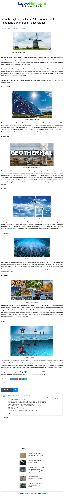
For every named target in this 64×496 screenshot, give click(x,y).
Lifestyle (16, 28)
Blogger (44, 494)
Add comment (5, 417)
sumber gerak (13, 229)
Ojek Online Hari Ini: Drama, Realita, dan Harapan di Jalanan (35, 485)
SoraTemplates (29, 494)
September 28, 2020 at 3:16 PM (22, 396)
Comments (23, 28)
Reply (9, 413)
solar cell (4, 173)
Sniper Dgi (11, 396)
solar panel (16, 132)
